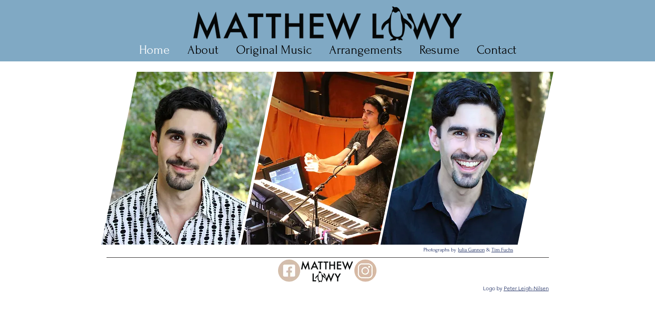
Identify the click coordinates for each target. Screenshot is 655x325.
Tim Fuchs (502, 250)
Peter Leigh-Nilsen (526, 288)
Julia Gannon (471, 250)
